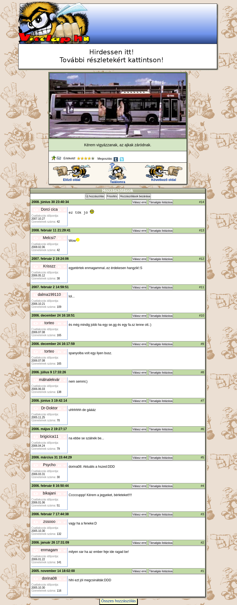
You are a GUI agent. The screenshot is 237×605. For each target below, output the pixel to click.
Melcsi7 (49, 238)
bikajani (49, 493)
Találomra (117, 180)
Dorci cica (49, 209)
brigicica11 (49, 436)
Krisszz (49, 266)
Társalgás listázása (160, 202)
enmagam (49, 550)
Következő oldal (163, 178)
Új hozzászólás (95, 196)
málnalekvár (49, 379)
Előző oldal (71, 178)
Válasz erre (139, 202)
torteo (49, 323)
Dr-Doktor (49, 408)
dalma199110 (49, 294)
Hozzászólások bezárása (135, 196)
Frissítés (112, 196)
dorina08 (49, 578)
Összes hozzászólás (118, 601)
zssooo (49, 521)
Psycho (49, 465)
